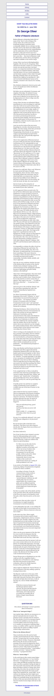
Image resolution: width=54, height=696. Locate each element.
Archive (27, 11)
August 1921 (33, 465)
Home (27, 4)
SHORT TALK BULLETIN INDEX (27, 24)
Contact (27, 17)
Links (27, 14)
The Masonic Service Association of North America (27, 686)
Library (27, 7)
